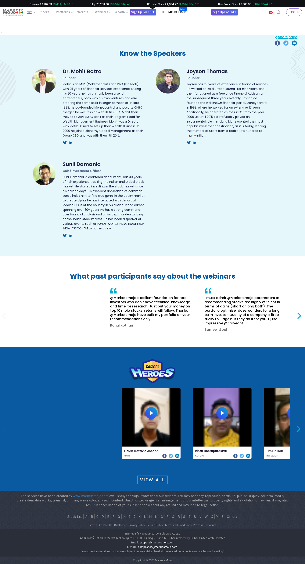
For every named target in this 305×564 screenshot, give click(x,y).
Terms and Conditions (178, 525)
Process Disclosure (204, 525)
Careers (92, 525)
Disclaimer (120, 525)
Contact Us (105, 525)
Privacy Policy (137, 525)
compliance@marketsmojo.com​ (157, 547)
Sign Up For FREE (143, 12)
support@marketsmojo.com (157, 542)
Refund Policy (155, 525)
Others (232, 517)
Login (294, 12)
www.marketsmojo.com (90, 496)
